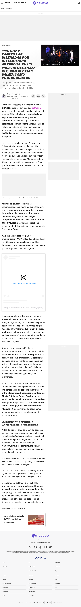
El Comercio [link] (5, 591)
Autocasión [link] (57, 566)
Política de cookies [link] (57, 602)
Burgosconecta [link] (32, 587)
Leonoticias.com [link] (32, 583)
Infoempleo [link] (31, 595)
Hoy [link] (3, 570)
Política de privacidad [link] (38, 602)
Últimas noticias (20, 3)
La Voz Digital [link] (31, 575)
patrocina (36, 108)
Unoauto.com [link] (32, 591)
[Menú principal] (2, 3)
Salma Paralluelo (11, 508)
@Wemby (38, 470)
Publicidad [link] (48, 602)
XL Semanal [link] (57, 583)
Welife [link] (56, 587)
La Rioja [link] (4, 579)
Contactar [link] (21, 602)
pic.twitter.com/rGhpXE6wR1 (30, 473)
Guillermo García (13, 94)
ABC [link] (3, 562)
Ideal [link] (4, 595)
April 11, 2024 (35, 476)
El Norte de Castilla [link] (7, 583)
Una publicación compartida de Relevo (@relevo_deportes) (23, 308)
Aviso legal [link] (28, 602)
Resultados (9, 3)
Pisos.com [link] (57, 575)
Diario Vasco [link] (5, 587)
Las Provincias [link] (32, 566)
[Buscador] (79, 3)
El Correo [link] (5, 575)
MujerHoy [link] (57, 579)
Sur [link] (29, 562)
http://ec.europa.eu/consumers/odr (61, 552)
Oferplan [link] (56, 570)
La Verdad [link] (31, 579)
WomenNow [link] (57, 562)
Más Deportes (6, 9)
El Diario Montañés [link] (33, 570)
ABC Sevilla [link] (5, 566)
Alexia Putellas (21, 508)
